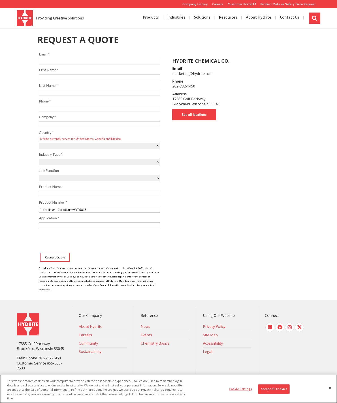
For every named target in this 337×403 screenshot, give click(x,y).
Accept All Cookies (274, 389)
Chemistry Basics (155, 343)
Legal (207, 351)
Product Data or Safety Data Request (288, 4)
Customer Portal (240, 4)
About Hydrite (90, 326)
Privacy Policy (214, 326)
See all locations (194, 115)
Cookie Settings (240, 389)
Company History (195, 4)
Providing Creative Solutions (60, 18)
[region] (168, 388)
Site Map (210, 335)
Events (146, 335)
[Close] (330, 388)
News (145, 326)
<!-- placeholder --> (99, 170)
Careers (217, 4)
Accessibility (213, 343)
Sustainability (90, 351)
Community (88, 343)
